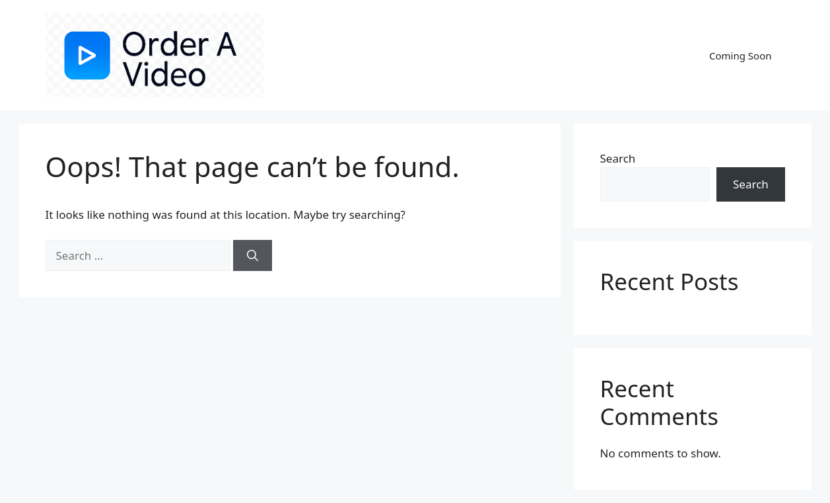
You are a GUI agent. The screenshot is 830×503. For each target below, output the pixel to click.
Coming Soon (740, 55)
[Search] (252, 256)
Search (618, 158)
